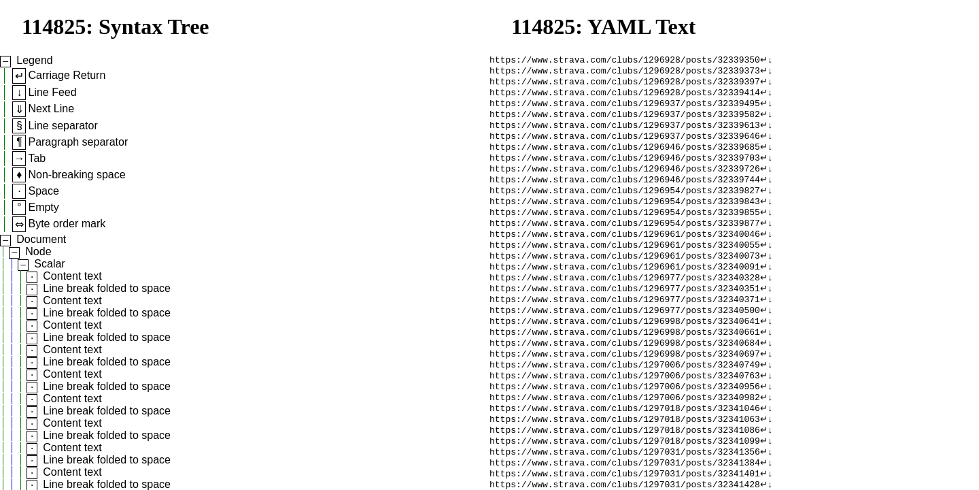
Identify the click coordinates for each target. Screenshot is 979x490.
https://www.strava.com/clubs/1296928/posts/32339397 (625, 85)
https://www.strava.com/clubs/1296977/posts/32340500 (625, 342)
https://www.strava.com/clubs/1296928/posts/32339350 (625, 60)
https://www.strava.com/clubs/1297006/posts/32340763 (625, 416)
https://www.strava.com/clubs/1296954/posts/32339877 (625, 244)
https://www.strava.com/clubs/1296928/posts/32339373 (625, 73)
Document (41, 239)
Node (38, 251)
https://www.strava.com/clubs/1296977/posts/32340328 (625, 305)
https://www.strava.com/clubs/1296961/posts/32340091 (625, 293)
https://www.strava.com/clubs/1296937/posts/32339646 (625, 146)
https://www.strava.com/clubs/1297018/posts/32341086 (625, 477)
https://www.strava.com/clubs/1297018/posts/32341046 (625, 452)
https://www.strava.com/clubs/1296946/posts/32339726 (625, 183)
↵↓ (766, 60)
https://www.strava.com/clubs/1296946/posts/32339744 (625, 195)
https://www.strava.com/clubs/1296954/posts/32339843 (625, 220)
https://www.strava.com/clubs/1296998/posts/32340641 (625, 354)
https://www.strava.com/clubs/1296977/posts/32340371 (625, 330)
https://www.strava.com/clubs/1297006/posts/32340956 (625, 428)
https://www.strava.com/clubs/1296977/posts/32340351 (625, 318)
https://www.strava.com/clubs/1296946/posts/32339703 (625, 171)
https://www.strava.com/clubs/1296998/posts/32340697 (625, 391)
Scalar (49, 264)
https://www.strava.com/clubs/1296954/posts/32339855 (625, 232)
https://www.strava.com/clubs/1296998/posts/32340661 (625, 367)
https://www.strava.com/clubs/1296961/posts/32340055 (625, 269)
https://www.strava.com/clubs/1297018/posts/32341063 (625, 465)
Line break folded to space (107, 288)
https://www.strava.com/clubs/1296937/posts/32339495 (625, 109)
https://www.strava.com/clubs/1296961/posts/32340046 (625, 256)
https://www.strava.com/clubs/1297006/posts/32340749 (625, 403)
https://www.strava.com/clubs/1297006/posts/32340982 (625, 440)
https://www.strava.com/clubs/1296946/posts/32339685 (625, 158)
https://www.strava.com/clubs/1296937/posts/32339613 (625, 134)
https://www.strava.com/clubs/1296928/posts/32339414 (625, 97)
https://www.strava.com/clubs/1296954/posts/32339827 (625, 207)
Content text (72, 276)
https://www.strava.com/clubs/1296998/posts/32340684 (625, 379)
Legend (34, 60)
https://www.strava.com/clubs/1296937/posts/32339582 (625, 122)
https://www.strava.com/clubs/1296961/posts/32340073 (625, 281)
